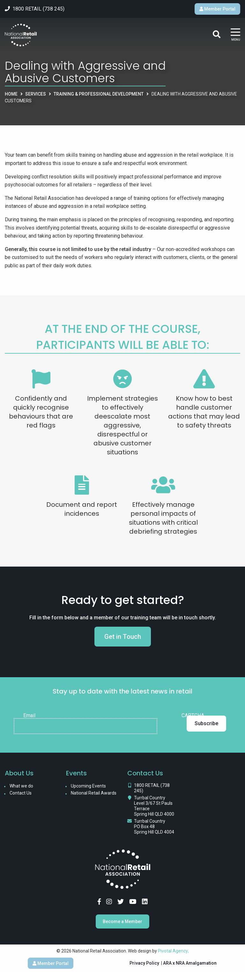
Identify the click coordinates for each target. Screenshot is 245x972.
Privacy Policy (144, 963)
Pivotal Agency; (173, 950)
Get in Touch (122, 636)
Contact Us (21, 793)
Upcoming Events (88, 785)
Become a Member (122, 921)
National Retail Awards (93, 793)
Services (35, 94)
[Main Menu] (235, 35)
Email (29, 715)
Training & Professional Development (99, 94)
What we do (21, 785)
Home (11, 94)
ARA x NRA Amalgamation (190, 963)
